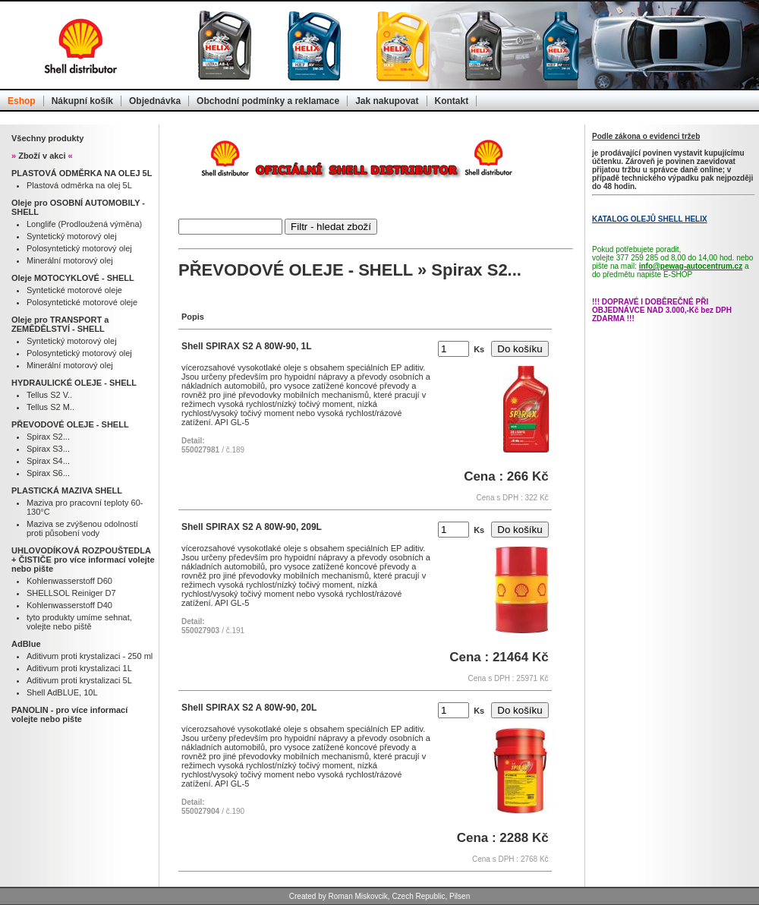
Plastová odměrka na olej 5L (79, 185)
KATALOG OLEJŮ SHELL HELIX (649, 219)
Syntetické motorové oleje (74, 290)
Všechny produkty (47, 138)
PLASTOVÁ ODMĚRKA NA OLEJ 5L (81, 173)
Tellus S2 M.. (50, 407)
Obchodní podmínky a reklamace (268, 101)
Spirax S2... (48, 436)
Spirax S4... (48, 460)
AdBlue (26, 643)
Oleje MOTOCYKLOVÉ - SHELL (72, 277)
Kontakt (452, 101)
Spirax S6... (48, 473)
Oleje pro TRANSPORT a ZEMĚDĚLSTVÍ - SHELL (60, 324)
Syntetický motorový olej (72, 236)
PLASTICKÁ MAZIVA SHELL (66, 490)
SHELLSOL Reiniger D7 (71, 593)
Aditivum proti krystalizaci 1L (79, 668)
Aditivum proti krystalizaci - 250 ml (90, 656)
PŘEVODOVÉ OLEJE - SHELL (70, 424)
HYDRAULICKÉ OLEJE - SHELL (74, 382)
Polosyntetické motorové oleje (82, 302)
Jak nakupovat (386, 101)
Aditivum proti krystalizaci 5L (79, 680)
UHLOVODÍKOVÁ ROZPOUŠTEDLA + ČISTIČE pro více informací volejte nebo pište (83, 559)
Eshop (22, 101)
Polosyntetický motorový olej (79, 248)
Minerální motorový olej (70, 260)
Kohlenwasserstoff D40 (69, 605)
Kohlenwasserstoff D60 (69, 580)
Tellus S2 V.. (49, 394)
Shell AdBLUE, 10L (62, 692)
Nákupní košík (82, 101)
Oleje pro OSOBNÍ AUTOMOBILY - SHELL (78, 207)
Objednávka (155, 101)
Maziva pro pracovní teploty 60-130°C (85, 507)
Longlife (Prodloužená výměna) (84, 224)
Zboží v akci (42, 155)
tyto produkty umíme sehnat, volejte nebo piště (79, 622)
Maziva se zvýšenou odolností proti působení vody (82, 528)
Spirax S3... (48, 448)
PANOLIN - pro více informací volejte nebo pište (69, 714)
